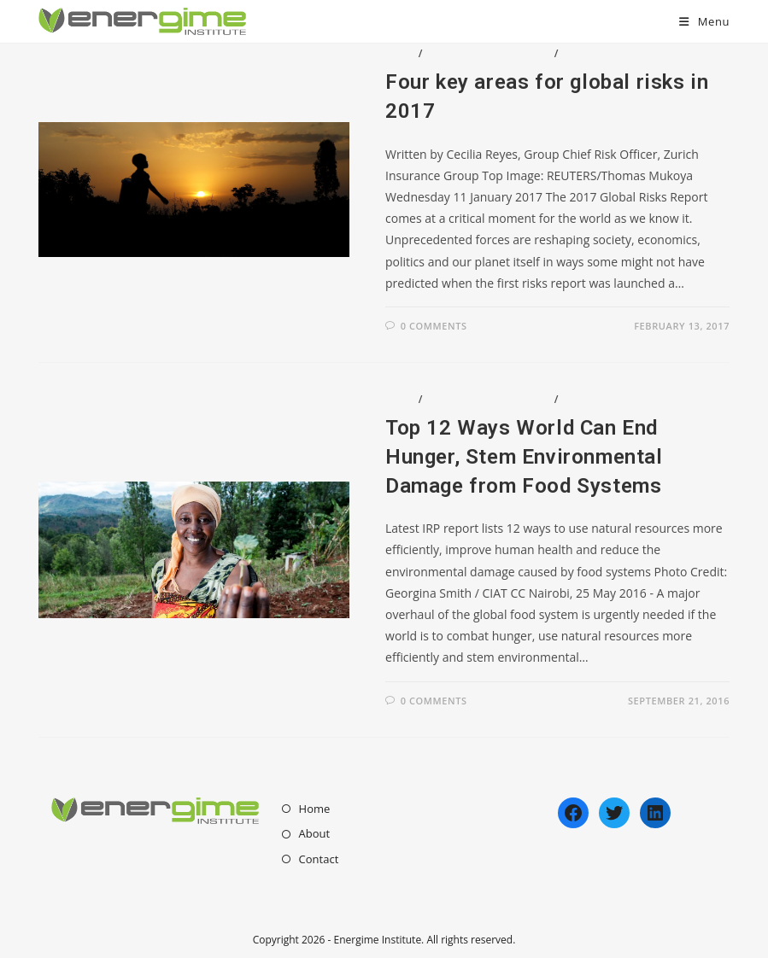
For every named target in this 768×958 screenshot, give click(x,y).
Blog (400, 53)
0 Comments (434, 325)
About (315, 833)
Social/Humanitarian (626, 53)
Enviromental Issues (488, 53)
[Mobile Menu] (704, 21)
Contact (319, 859)
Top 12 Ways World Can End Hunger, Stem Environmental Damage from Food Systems (524, 456)
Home (315, 808)
